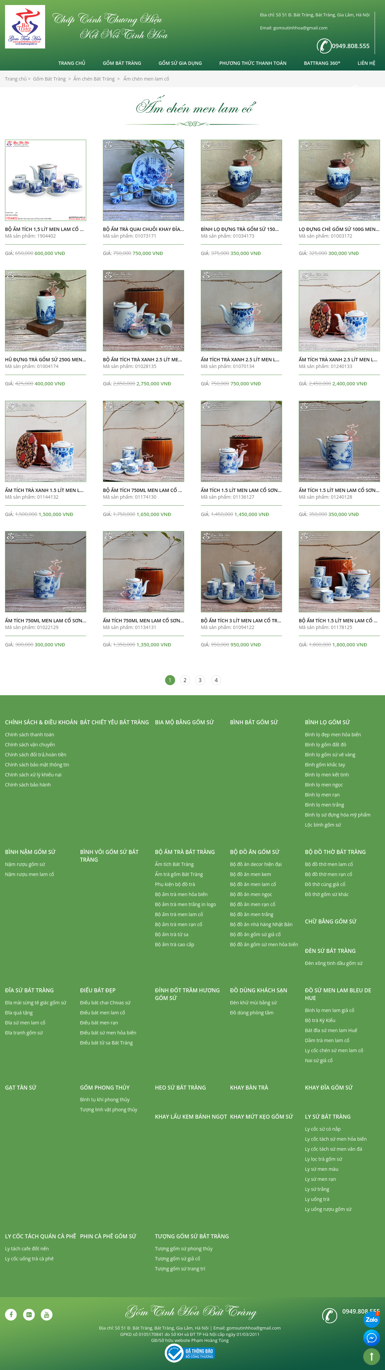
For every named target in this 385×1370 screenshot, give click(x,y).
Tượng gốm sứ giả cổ (177, 1258)
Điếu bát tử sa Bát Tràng (106, 1042)
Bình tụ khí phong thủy (104, 1099)
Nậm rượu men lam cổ (29, 874)
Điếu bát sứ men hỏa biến (108, 1032)
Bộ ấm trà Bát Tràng (185, 852)
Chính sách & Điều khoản (41, 722)
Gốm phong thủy (104, 1087)
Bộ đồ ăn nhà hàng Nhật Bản (261, 924)
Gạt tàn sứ (20, 1087)
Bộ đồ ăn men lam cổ (253, 884)
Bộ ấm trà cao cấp (174, 944)
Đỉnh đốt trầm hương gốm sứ (187, 994)
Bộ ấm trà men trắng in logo (185, 904)
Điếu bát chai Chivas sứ (105, 1002)
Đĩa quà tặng (19, 1012)
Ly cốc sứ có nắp (323, 1129)
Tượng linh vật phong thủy (108, 1109)
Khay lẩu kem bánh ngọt (191, 1116)
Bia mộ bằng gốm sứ (184, 722)
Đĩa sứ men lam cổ (25, 1022)
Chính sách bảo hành (28, 784)
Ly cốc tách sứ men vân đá (333, 1149)
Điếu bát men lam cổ (102, 1012)
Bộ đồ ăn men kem (250, 874)
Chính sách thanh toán (29, 734)
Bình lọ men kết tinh (327, 774)
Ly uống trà (317, 1199)
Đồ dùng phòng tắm (251, 1012)
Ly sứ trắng (317, 1189)
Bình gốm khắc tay (325, 764)
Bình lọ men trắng (324, 804)
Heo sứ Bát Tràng (180, 1087)
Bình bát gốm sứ (254, 722)
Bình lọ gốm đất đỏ (326, 744)
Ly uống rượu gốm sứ (328, 1209)
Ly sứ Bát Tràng (328, 1116)
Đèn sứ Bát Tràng (330, 951)
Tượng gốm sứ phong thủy (184, 1248)
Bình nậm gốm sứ (30, 852)
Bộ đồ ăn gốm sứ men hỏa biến (264, 944)
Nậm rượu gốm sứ (25, 864)
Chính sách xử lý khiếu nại (33, 774)
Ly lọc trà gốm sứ (323, 1159)
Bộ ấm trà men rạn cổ (179, 924)
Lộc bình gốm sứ (323, 825)
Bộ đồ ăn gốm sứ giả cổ (255, 934)
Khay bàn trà (249, 1087)
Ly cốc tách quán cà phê (40, 1236)
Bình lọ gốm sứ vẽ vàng (330, 754)
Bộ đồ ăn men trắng (251, 914)
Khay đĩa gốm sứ (329, 1087)
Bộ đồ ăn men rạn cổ (252, 904)
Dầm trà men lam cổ (327, 1040)
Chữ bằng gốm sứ (331, 921)
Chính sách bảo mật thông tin (37, 764)
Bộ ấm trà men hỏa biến (181, 894)
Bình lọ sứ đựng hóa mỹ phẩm (338, 815)
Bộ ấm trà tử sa (171, 934)
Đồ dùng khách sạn (258, 990)
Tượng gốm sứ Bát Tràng (192, 1236)
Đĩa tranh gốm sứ (24, 1032)
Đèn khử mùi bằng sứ (253, 1002)
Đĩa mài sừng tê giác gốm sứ (35, 1002)
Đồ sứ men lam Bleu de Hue (338, 994)
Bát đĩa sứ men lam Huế (331, 1030)
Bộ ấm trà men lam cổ (179, 914)
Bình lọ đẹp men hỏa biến (333, 734)
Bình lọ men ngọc (324, 784)
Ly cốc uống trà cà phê (29, 1258)
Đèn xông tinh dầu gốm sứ (334, 963)
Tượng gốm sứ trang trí (180, 1268)
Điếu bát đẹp (97, 990)
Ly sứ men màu (322, 1169)
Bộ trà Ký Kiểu (320, 1020)
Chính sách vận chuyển (30, 744)
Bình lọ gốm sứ (327, 722)
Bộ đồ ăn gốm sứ (254, 852)
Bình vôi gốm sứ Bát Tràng (109, 855)
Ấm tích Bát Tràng (174, 864)
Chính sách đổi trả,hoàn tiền (35, 754)
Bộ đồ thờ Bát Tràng (335, 852)
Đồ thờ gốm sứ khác (327, 894)
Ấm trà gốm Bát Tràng (179, 874)
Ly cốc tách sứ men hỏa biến (336, 1139)
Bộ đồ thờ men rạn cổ (328, 874)
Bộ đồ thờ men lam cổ (329, 864)
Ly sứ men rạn (320, 1179)
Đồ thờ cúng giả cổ (325, 884)
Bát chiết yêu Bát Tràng (114, 722)
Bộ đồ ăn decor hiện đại (256, 864)
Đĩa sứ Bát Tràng (29, 990)
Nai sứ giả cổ (319, 1060)
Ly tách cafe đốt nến (27, 1248)
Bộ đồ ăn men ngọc (251, 894)
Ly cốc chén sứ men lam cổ (334, 1050)
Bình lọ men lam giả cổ (330, 1010)
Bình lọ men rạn (322, 794)
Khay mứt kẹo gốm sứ (261, 1116)
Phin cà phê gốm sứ (108, 1236)
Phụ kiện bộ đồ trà (175, 884)
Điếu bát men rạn (99, 1022)
